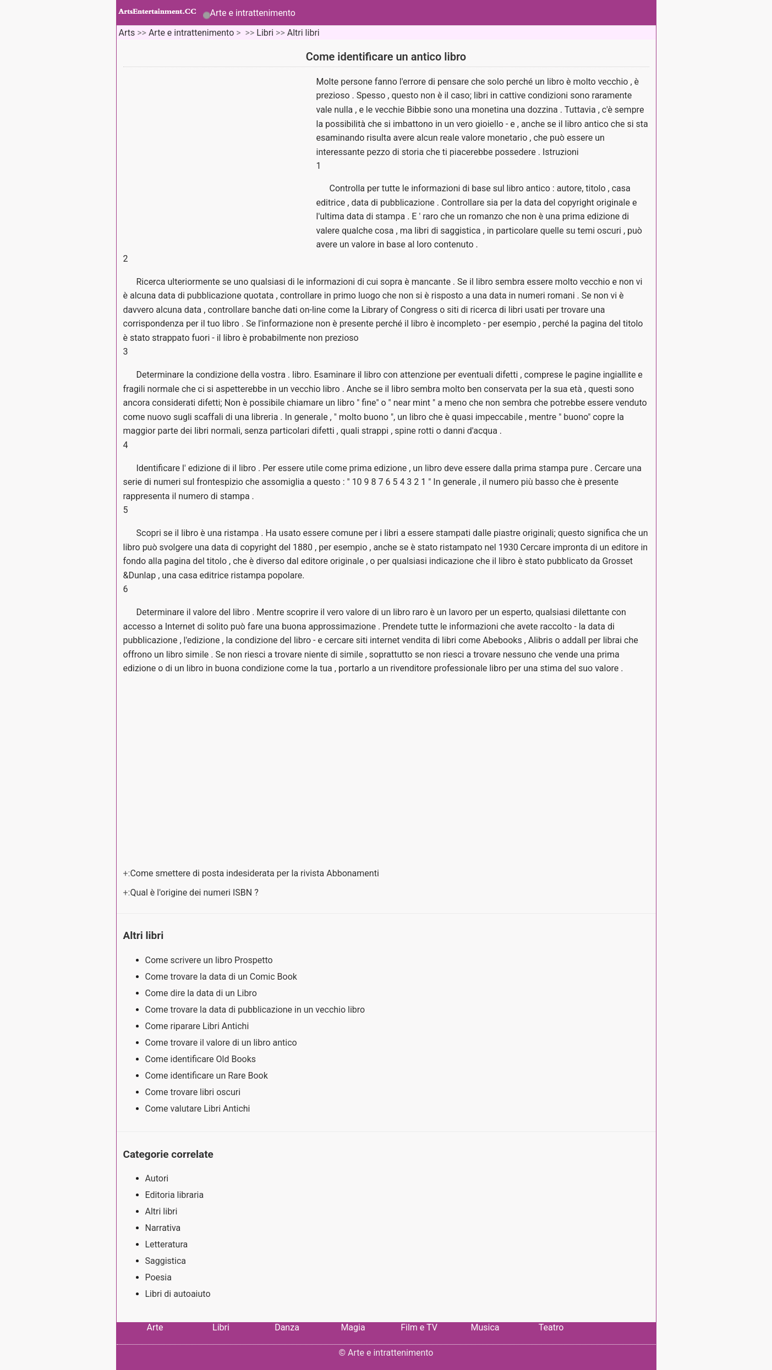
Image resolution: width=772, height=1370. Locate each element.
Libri (264, 32)
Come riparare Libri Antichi (198, 1026)
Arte (155, 1327)
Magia (353, 1327)
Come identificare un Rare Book (207, 1075)
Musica (484, 1327)
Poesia (158, 1277)
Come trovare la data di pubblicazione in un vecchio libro (256, 1009)
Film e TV (419, 1327)
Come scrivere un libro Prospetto (210, 960)
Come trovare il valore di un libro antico (222, 1042)
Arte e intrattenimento (252, 13)
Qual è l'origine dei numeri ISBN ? (195, 892)
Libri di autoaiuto (178, 1294)
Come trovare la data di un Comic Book (222, 976)
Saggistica (166, 1261)
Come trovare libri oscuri (194, 1092)
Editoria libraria (174, 1195)
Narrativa (163, 1228)
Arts (126, 32)
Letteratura (166, 1244)
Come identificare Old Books (202, 1059)
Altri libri (303, 32)
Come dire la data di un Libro (202, 993)
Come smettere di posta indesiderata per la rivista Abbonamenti (255, 873)
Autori (157, 1178)
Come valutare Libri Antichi (199, 1108)
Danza (287, 1327)
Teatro (551, 1327)
